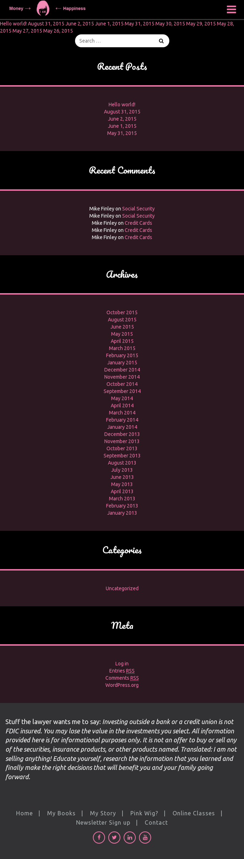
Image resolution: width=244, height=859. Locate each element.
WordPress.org (122, 685)
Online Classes (194, 813)
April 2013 (122, 491)
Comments (122, 678)
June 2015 (122, 327)
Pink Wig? (144, 813)
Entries (122, 671)
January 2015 (122, 362)
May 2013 (122, 484)
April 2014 (122, 405)
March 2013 (122, 498)
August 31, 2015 (46, 23)
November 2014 (122, 377)
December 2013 (122, 434)
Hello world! (13, 23)
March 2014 (122, 413)
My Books (61, 813)
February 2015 (122, 355)
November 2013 (122, 441)
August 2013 (122, 463)
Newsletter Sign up (103, 822)
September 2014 (122, 391)
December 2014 (122, 370)
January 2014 (122, 427)
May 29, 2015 (201, 23)
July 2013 (122, 470)
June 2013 (122, 477)
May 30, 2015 (170, 23)
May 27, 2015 (27, 31)
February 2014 (122, 420)
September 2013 (122, 455)
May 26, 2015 (58, 31)
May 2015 (122, 334)
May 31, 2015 (139, 23)
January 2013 (122, 513)
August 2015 (122, 319)
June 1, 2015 (109, 23)
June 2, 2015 (79, 23)
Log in (122, 663)
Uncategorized (122, 588)
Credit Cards (138, 223)
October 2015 (122, 312)
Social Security (138, 209)
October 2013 (122, 448)
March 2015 (122, 348)
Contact (156, 822)
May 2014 (122, 398)
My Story (103, 813)
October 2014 (122, 384)
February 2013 (122, 506)
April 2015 (122, 341)
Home (24, 813)
